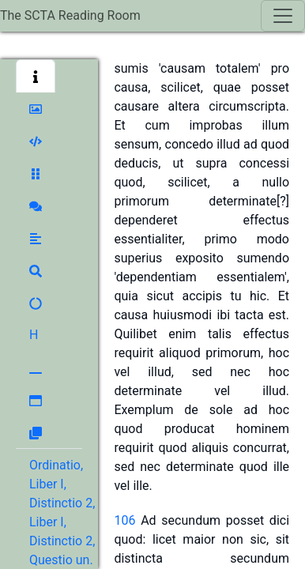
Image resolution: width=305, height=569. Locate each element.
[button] (35, 75)
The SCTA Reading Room (70, 15)
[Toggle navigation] (283, 16)
